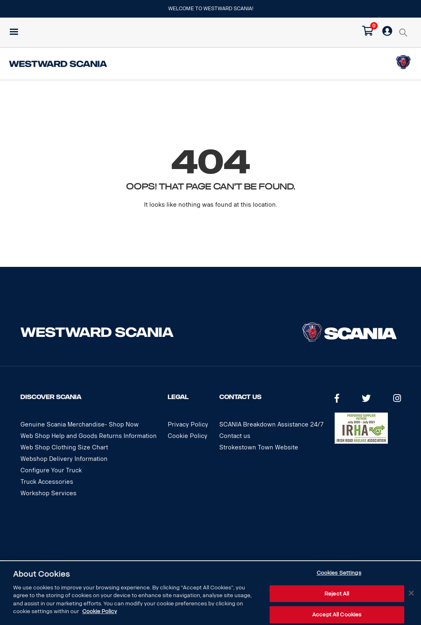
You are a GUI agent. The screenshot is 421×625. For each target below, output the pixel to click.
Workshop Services (48, 493)
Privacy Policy (188, 424)
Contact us (234, 436)
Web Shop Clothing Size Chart (64, 447)
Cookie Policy (187, 436)
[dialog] (210, 593)
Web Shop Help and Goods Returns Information (88, 436)
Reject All (336, 594)
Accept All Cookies (336, 614)
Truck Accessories (46, 481)
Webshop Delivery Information (64, 459)
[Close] (411, 593)
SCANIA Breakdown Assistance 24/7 (271, 424)
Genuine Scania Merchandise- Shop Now (79, 424)
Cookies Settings (339, 573)
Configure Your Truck (51, 470)
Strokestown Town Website (258, 447)
